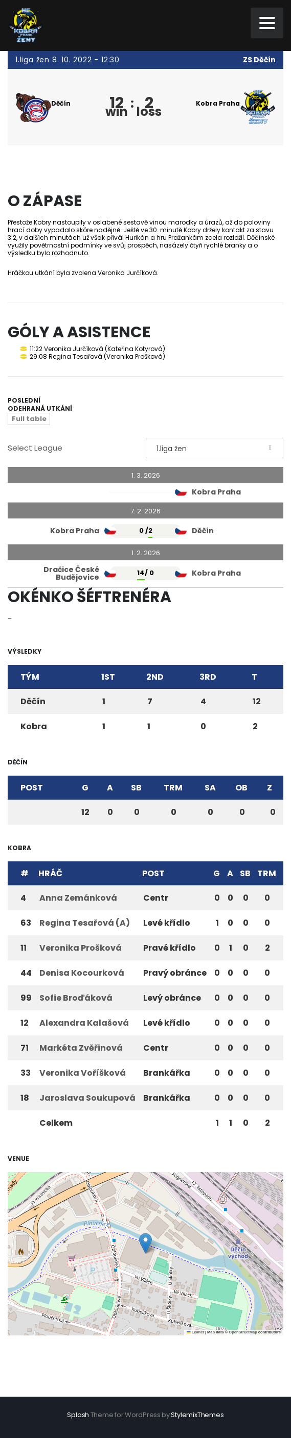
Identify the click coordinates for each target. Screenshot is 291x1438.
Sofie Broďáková (76, 998)
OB (241, 788)
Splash (78, 1415)
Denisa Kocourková (81, 973)
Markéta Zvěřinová (81, 1048)
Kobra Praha (218, 103)
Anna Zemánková (78, 898)
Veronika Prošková (80, 948)
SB (136, 788)
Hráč (50, 873)
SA (210, 788)
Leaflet (195, 1332)
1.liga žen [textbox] (171, 448)
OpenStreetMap (243, 1332)
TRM (173, 788)
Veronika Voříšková (82, 1073)
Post (31, 788)
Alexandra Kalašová (84, 1023)
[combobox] (215, 448)
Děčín (60, 103)
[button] (145, 1243)
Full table (29, 419)
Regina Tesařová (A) (84, 923)
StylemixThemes (197, 1415)
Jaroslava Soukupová (87, 1098)
